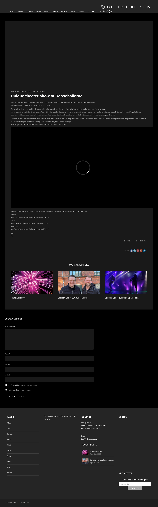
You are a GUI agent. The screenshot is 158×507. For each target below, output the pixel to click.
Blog (55, 11)
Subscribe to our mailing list (135, 480)
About (64, 11)
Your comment (10, 326)
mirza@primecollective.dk (90, 428)
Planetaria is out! (18, 298)
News (20, 11)
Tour (72, 11)
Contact (92, 11)
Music (47, 11)
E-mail (7, 364)
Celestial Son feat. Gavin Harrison (73, 298)
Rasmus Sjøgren (37, 92)
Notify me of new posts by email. (19, 390)
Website (7, 375)
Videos (29, 11)
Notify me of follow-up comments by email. (23, 385)
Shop (38, 11)
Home (12, 11)
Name (7, 354)
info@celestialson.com (89, 439)
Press (81, 11)
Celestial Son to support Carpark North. (122, 298)
